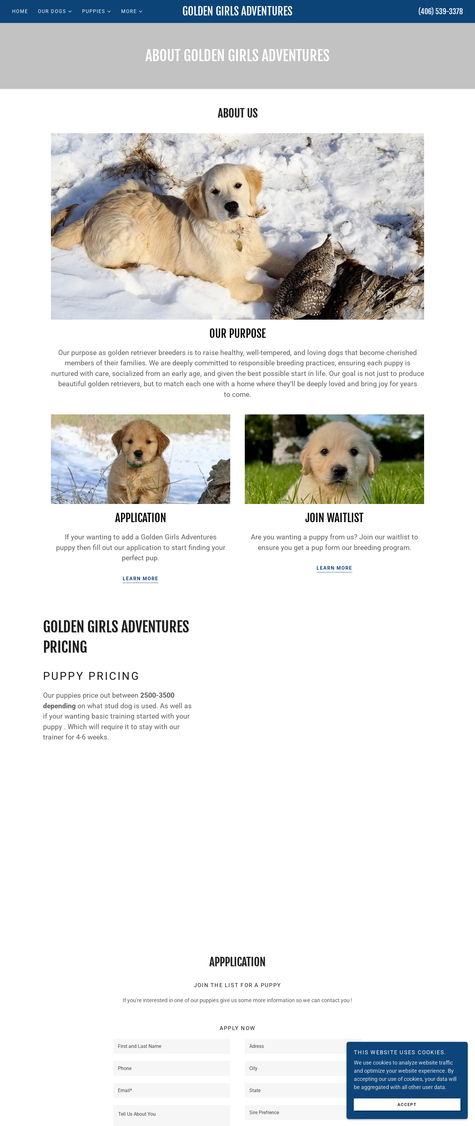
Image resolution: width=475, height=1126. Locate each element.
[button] (55, 11)
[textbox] (171, 1046)
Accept (407, 1104)
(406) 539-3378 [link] (440, 11)
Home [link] (20, 11)
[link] (237, 13)
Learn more (140, 578)
